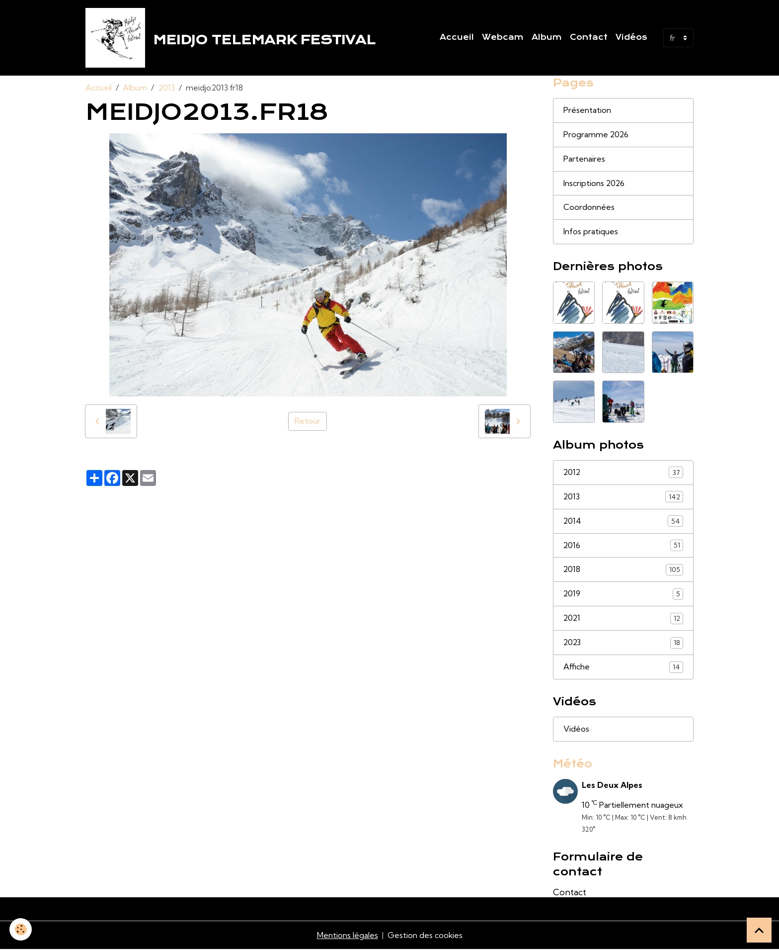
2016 (623, 546)
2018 (623, 570)
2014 (623, 521)
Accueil (457, 37)
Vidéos (631, 37)
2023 (623, 643)
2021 (623, 619)
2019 (623, 594)
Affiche (623, 667)
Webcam (503, 37)
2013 (166, 88)
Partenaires (584, 159)
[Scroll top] (759, 930)
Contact (589, 37)
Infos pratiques (590, 232)
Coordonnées (589, 208)
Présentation (587, 110)
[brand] (232, 38)
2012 (623, 472)
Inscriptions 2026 (594, 184)
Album (547, 37)
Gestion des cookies (425, 936)
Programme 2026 (596, 135)
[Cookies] (21, 929)
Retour (307, 421)
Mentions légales (347, 936)
